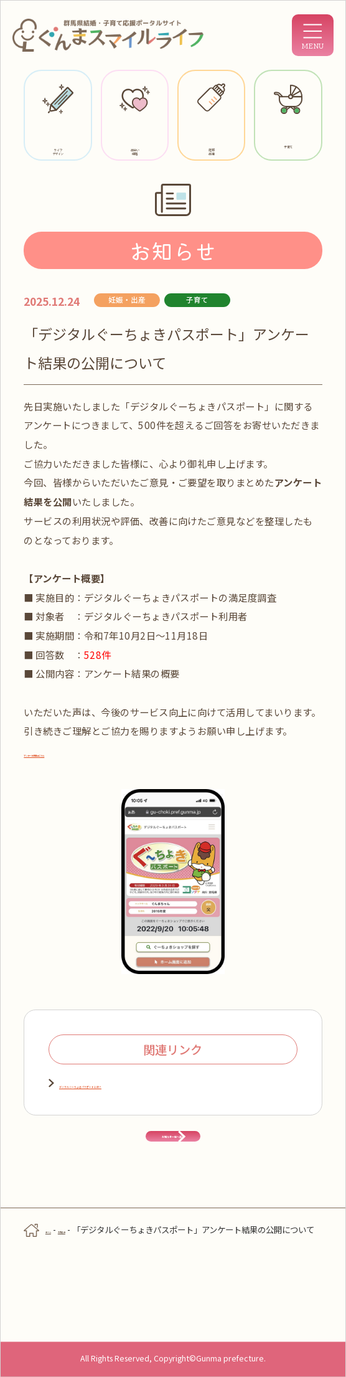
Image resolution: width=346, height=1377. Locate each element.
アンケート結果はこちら (68, 753)
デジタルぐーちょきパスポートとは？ (138, 1084)
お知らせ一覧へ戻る (173, 1196)
